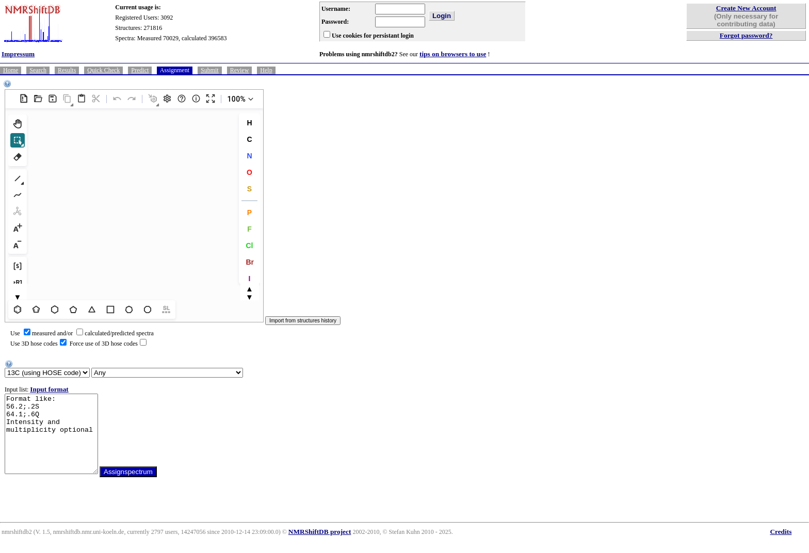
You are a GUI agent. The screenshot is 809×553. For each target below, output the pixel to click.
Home (10, 70)
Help (266, 70)
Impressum (18, 54)
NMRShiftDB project (319, 547)
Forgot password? (746, 35)
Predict (140, 70)
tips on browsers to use (452, 54)
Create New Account (746, 8)
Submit (210, 70)
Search (37, 70)
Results (67, 70)
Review (239, 70)
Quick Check (103, 70)
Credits (780, 547)
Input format (49, 389)
